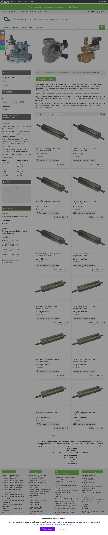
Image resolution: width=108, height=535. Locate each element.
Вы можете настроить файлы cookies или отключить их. (53, 524)
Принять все (47, 529)
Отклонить (63, 529)
